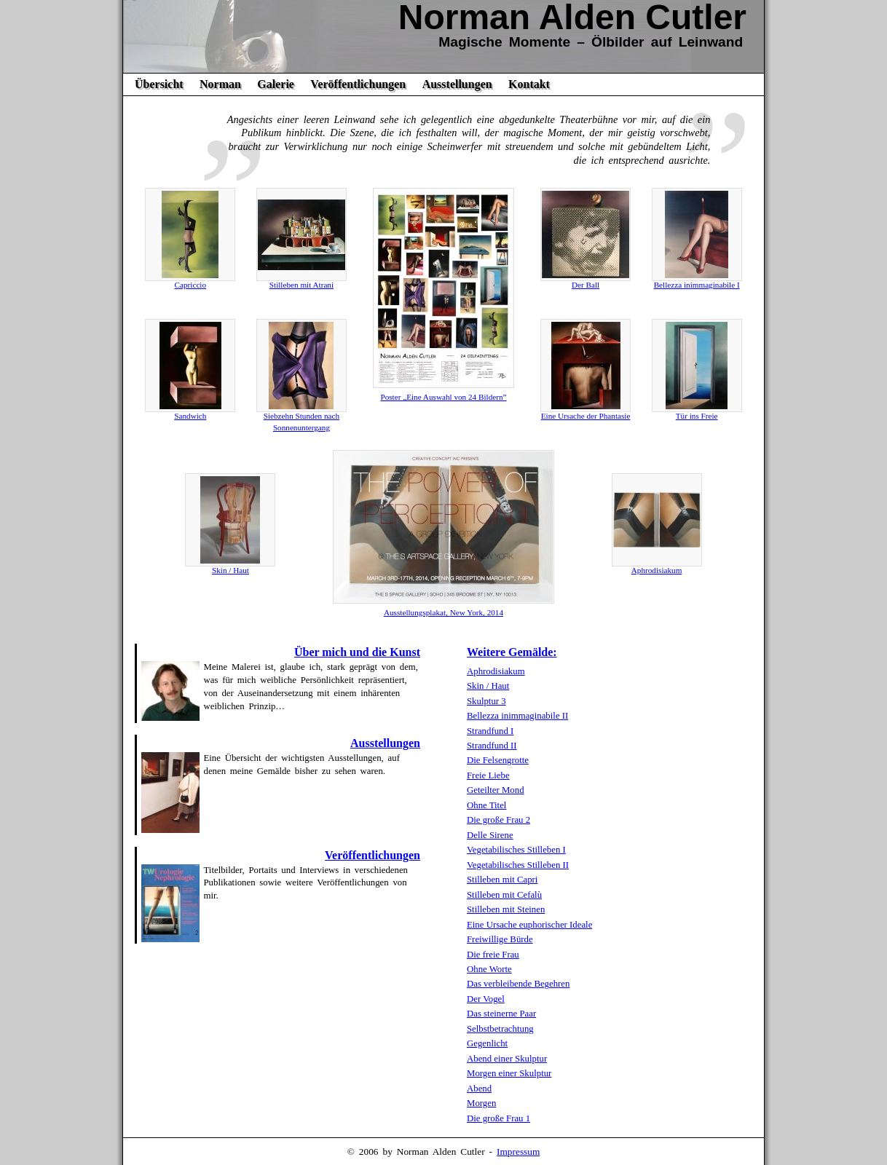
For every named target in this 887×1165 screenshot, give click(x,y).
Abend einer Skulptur (507, 1059)
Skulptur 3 (486, 701)
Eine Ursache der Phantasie (586, 415)
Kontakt (529, 84)
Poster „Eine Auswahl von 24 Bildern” (443, 396)
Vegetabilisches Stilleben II (518, 865)
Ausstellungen (457, 84)
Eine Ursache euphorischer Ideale (529, 925)
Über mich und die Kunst (357, 652)
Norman (220, 84)
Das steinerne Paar (501, 1013)
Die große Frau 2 (498, 820)
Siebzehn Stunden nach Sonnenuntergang (301, 421)
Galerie (275, 84)
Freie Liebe (488, 775)
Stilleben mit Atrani (301, 284)
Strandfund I (490, 731)
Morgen (481, 1103)
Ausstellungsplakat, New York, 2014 (443, 612)
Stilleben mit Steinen (506, 909)
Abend (479, 1088)
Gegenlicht (487, 1043)
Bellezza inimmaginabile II (517, 716)
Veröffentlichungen (358, 84)
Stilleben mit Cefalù (504, 895)
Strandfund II (492, 746)
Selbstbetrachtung (500, 1029)
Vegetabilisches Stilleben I (516, 850)
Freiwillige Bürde (500, 939)
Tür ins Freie (697, 415)
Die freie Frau (493, 954)
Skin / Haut (230, 570)
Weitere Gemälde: (512, 652)
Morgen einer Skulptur (509, 1073)
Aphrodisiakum (656, 570)
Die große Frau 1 (498, 1118)
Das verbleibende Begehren (518, 984)
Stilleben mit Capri (502, 879)
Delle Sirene (490, 835)
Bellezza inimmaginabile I (697, 284)
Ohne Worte (489, 969)
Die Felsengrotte (498, 760)
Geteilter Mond (495, 790)
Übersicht (159, 84)
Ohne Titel (486, 805)
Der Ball (585, 284)
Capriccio (191, 284)
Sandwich (190, 415)
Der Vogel (486, 999)
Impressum (518, 1151)
